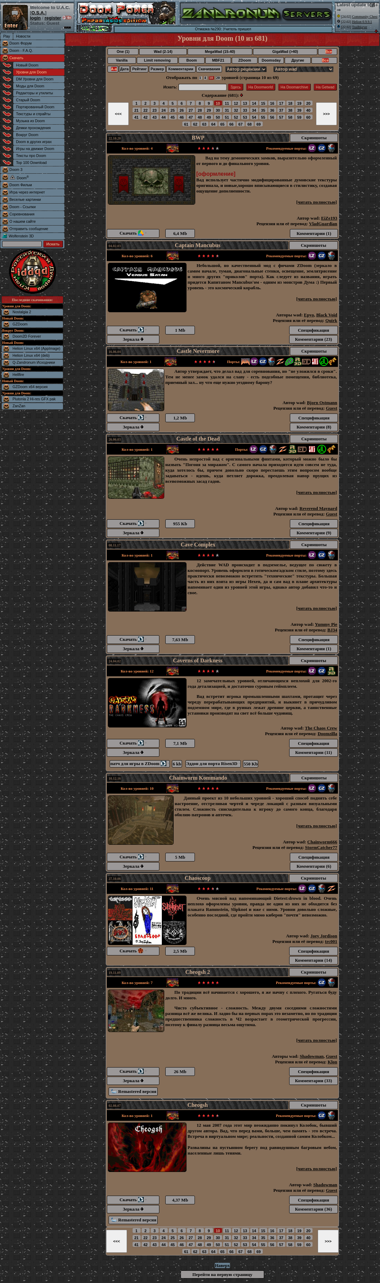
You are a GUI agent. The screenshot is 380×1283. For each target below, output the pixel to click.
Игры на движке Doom (35, 149)
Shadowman (312, 1056)
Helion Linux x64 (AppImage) (36, 348)
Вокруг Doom (27, 135)
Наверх (222, 1265)
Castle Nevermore (198, 351)
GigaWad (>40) (285, 51)
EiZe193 (329, 218)
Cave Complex (198, 545)
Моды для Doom (30, 86)
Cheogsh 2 (197, 972)
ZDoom (244, 60)
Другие (297, 60)
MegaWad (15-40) (220, 51)
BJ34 (332, 629)
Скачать (16, 58)
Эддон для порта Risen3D (213, 763)
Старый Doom (28, 100)
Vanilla (122, 60)
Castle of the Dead (198, 439)
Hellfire (18, 374)
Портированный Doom (35, 107)
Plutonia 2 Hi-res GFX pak (34, 399)
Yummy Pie (326, 624)
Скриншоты (314, 137)
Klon (332, 1061)
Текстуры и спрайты (33, 114)
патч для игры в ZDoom (139, 763)
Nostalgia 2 (22, 312)
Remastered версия (133, 1091)
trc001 (331, 941)
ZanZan (19, 406)
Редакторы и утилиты (34, 93)
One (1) (123, 51)
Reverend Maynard (318, 508)
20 (218, 78)
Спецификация (313, 330)
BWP (198, 138)
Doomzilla (327, 733)
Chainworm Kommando (198, 778)
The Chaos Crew (321, 728)
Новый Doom (27, 65)
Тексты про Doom (31, 156)
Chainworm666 (322, 841)
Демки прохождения (33, 128)
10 (211, 78)
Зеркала (133, 339)
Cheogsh (198, 1105)
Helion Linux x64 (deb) (31, 355)
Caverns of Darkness (197, 660)
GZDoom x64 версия (30, 387)
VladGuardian (323, 223)
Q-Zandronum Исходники (34, 362)
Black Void (326, 314)
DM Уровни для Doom (35, 79)
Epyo (309, 314)
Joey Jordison (323, 935)
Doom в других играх (34, 142)
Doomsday (271, 60)
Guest (332, 408)
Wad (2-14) (163, 51)
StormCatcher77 (321, 847)
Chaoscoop (198, 878)
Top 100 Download (31, 162)
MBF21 (218, 60)
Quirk (331, 320)
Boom (191, 60)
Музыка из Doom (30, 121)
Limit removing (157, 60)
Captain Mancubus (197, 245)
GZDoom (20, 324)
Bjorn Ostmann (322, 402)
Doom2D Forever (27, 336)
